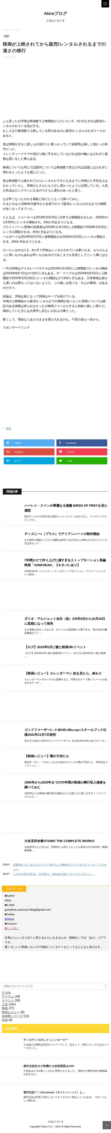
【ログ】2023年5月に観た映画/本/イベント (55, 647)
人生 (5, 1004)
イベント (8, 1000)
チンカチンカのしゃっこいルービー (45, 1039)
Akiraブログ (55, 13)
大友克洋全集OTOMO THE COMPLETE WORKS (59, 841)
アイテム (8, 996)
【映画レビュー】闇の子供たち (46, 756)
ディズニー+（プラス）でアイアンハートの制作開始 (62, 534)
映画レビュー (11, 1012)
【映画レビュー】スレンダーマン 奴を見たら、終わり (63, 673)
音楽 (5, 1020)
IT (3, 992)
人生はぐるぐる (55, 1121)
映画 (8, 428)
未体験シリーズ (12, 1016)
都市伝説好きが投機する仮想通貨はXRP (48, 1066)
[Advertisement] (31, 353)
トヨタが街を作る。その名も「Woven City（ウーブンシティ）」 (54, 874)
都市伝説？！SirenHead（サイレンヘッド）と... (54, 1092)
